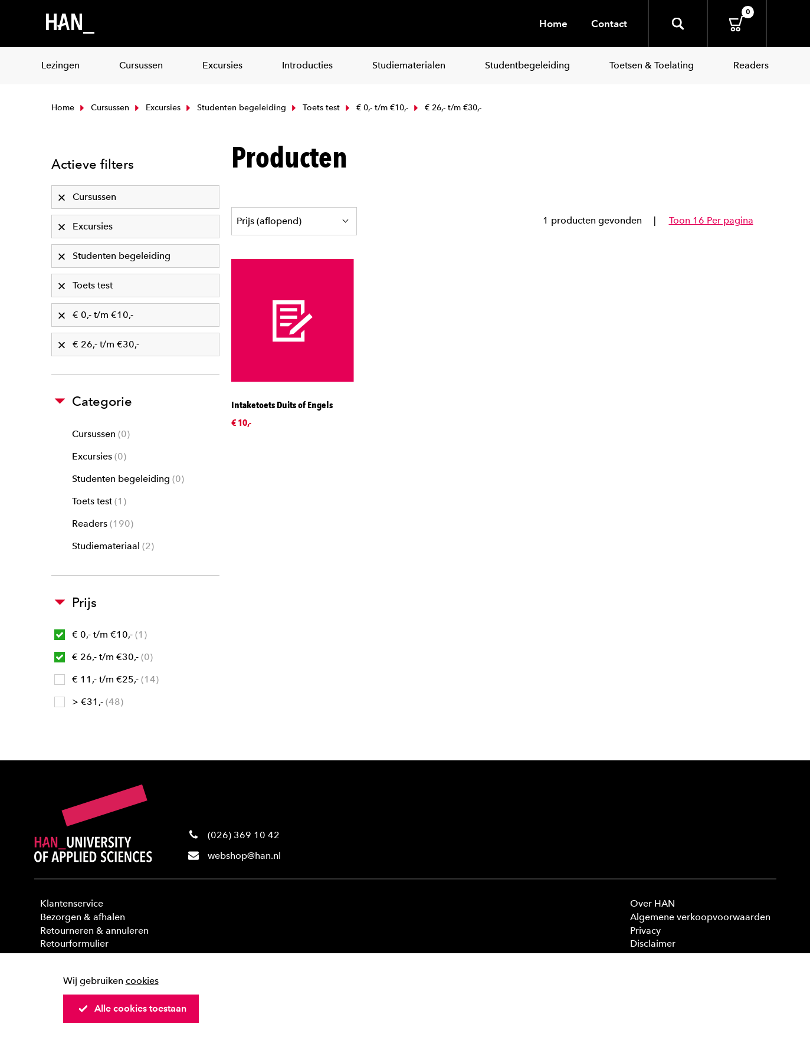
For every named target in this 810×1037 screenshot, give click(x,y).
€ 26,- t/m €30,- (103, 656)
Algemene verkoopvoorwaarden (700, 917)
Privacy (645, 930)
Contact (609, 23)
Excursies (156, 108)
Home (553, 23)
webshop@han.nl (244, 855)
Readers (102, 523)
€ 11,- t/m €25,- (106, 679)
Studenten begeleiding (234, 108)
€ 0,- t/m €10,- (375, 108)
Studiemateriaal (113, 546)
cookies (142, 980)
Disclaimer (652, 943)
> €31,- (88, 701)
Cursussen (103, 108)
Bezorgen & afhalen (82, 917)
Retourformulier (74, 943)
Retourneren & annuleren (94, 930)
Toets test (314, 108)
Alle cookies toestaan (132, 1008)
